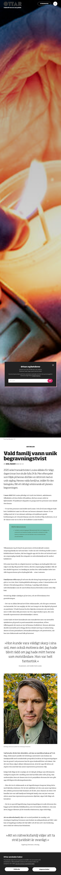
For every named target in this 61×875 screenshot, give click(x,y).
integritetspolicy (36, 375)
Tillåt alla (17, 869)
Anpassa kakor (44, 869)
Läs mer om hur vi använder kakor (25, 863)
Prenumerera (44, 3)
